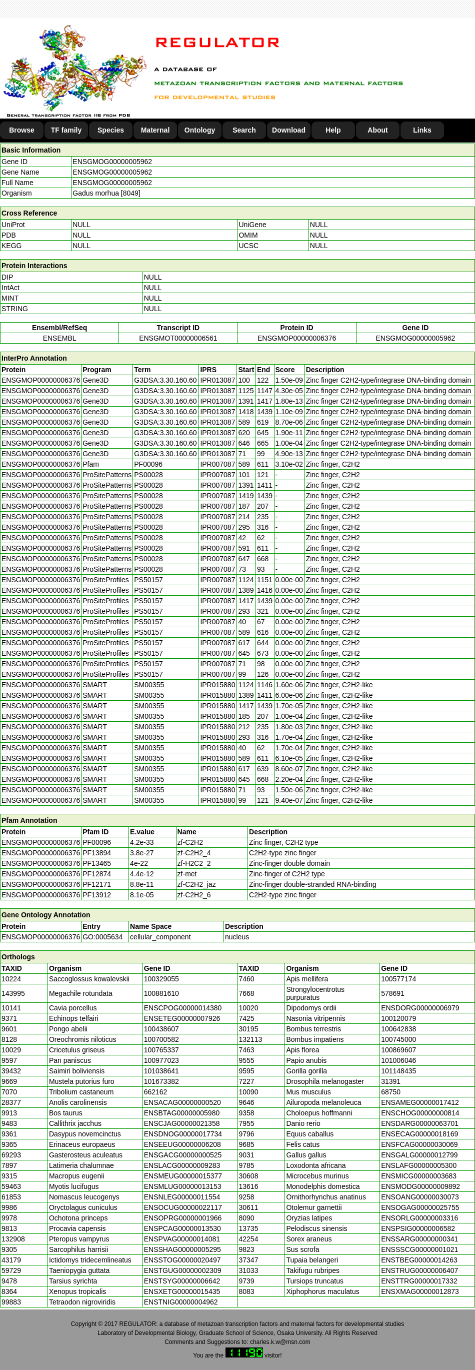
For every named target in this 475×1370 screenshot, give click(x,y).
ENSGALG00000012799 (419, 1155)
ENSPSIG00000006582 (418, 1228)
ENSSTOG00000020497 (182, 1260)
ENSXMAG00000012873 (420, 1291)
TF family (66, 130)
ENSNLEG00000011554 (182, 1197)
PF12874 (96, 874)
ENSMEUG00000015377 (183, 1176)
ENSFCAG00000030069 (419, 1144)
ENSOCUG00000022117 (183, 1207)
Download (289, 130)
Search (244, 130)
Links (422, 130)
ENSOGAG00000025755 (420, 1207)
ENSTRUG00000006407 (419, 1270)
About (378, 130)
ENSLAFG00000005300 (418, 1165)
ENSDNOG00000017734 (183, 1134)
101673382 (161, 1081)
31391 (390, 1081)
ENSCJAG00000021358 (182, 1123)
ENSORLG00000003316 (419, 1218)
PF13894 (96, 853)
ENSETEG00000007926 (182, 1018)
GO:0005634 (102, 937)
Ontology (199, 130)
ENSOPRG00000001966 (183, 1218)
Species (111, 130)
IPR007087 (217, 464)
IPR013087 (217, 380)
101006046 (398, 1060)
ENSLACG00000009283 (182, 1165)
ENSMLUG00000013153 (183, 1186)
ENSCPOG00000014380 (183, 1008)
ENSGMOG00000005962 (112, 162)
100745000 (398, 1039)
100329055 (161, 979)
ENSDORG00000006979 (420, 1008)
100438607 (161, 1029)
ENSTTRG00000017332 (419, 1281)
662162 (156, 1092)
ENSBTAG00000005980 (182, 1113)
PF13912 (96, 895)
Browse (21, 130)
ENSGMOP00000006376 (297, 338)
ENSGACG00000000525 (183, 1155)
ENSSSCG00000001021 (419, 1249)
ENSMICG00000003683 (418, 1176)
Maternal (155, 130)
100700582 (161, 1039)
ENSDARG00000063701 (419, 1123)
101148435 (398, 1071)
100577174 (398, 979)
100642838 (398, 1029)
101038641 (161, 1071)
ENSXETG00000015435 (182, 1291)
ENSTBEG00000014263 (419, 1260)
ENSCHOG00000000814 (420, 1113)
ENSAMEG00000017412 (420, 1102)
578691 (392, 993)
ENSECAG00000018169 (419, 1134)
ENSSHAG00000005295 (182, 1249)
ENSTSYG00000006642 (182, 1281)
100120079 (398, 1018)
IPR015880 (217, 685)
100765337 (161, 1050)
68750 (390, 1092)
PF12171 (96, 884)
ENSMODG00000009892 (420, 1186)
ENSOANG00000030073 (420, 1197)
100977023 (161, 1060)
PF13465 (96, 863)
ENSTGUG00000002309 (183, 1270)
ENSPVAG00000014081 (182, 1239)
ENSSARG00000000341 (419, 1239)
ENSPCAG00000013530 (182, 1228)
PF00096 (96, 842)
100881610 (161, 993)
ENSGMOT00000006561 (178, 338)
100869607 (398, 1050)
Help (333, 130)
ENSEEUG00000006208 (182, 1144)
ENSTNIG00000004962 (181, 1302)
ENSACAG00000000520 (182, 1102)
